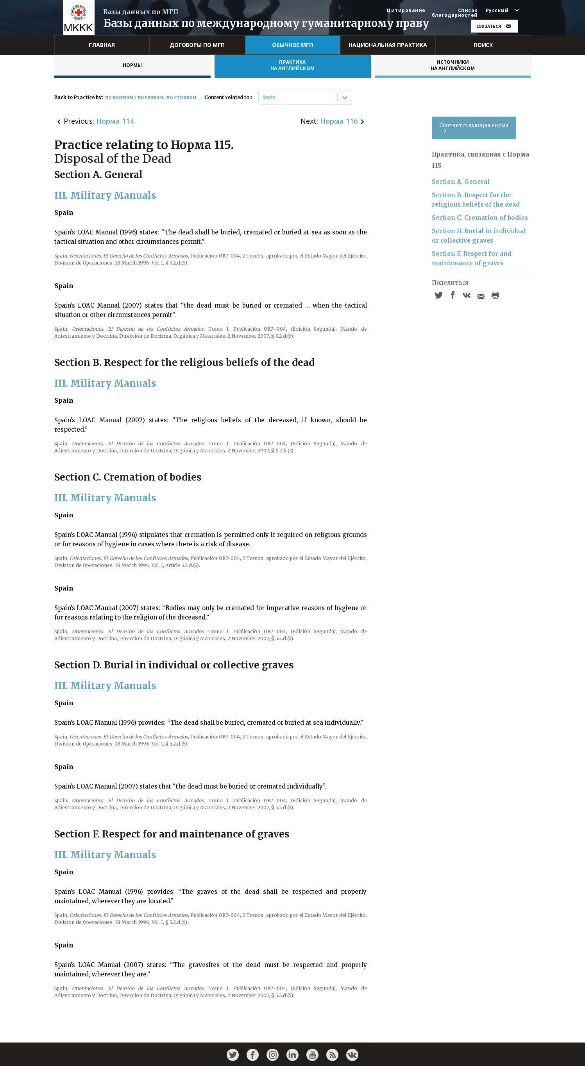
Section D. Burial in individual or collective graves (479, 235)
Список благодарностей (455, 13)
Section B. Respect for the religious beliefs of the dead (476, 199)
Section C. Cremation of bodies (480, 217)
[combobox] (263, 97)
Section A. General (461, 181)
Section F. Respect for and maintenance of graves (472, 258)
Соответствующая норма (473, 127)
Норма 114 (115, 121)
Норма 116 (339, 121)
